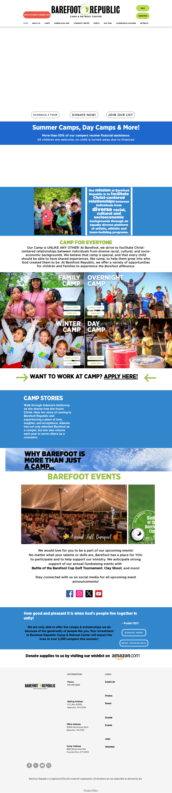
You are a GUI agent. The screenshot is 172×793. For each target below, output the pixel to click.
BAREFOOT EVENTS (84, 477)
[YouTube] (98, 593)
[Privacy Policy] (91, 790)
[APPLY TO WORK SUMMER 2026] (37, 14)
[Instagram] (79, 593)
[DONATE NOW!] (84, 115)
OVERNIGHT (105, 277)
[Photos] (114, 695)
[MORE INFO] (72, 313)
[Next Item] (150, 514)
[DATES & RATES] (72, 308)
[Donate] (114, 717)
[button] (36, 23)
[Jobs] (114, 739)
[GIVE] (143, 8)
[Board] (114, 703)
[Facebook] (69, 593)
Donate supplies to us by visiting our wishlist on (68, 656)
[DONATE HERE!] (134, 632)
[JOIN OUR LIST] (121, 115)
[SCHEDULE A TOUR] (45, 115)
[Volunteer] (114, 747)
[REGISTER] (143, 16)
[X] (89, 593)
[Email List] (114, 681)
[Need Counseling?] (134, 643)
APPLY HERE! (121, 377)
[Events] (114, 725)
